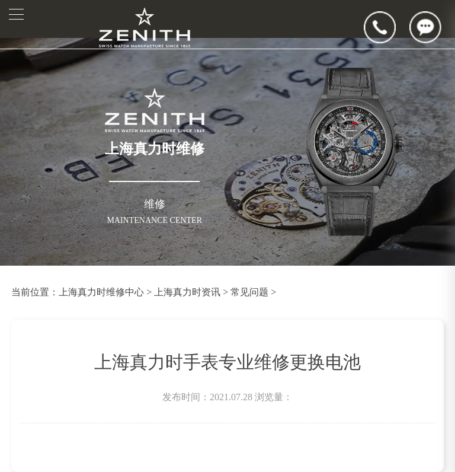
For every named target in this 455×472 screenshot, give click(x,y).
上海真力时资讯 (187, 292)
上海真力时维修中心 (101, 292)
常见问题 (249, 292)
